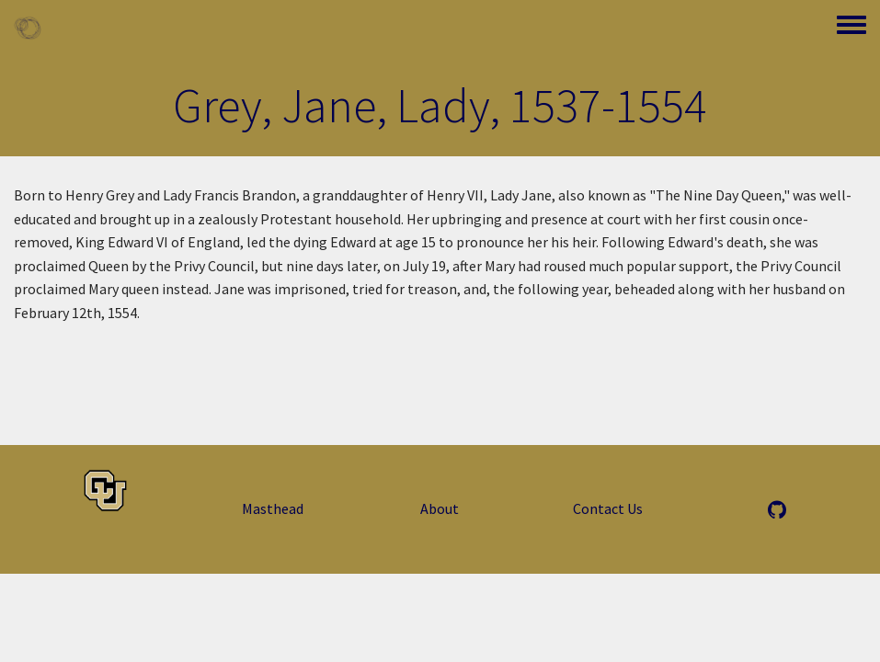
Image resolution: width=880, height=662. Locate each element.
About (439, 508)
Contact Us (608, 508)
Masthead (272, 508)
